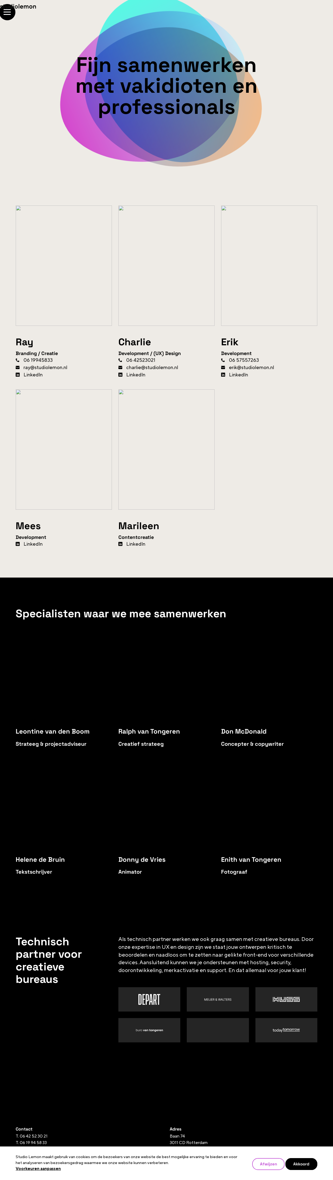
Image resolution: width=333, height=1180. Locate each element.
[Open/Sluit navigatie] (309, 12)
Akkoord (301, 1163)
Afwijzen (268, 1163)
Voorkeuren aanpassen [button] (38, 1168)
